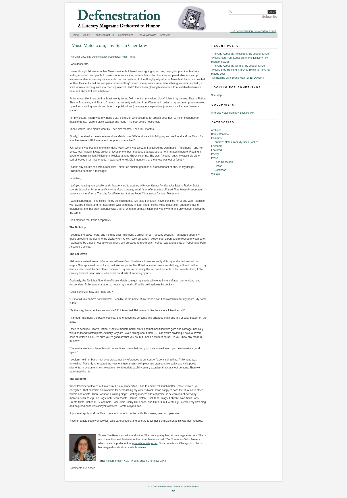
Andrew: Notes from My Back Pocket (232, 112)
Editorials (216, 146)
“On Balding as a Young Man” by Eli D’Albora (237, 77)
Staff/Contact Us (104, 35)
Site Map (216, 95)
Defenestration (99, 56)
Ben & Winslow (147, 35)
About (86, 35)
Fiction (123, 56)
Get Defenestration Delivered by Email (253, 31)
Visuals (215, 174)
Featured (216, 150)
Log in (173, 490)
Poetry (215, 154)
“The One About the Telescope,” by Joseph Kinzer (240, 53)
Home (75, 35)
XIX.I (163, 460)
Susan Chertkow (149, 460)
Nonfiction (220, 170)
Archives (165, 35)
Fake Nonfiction (223, 162)
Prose (132, 56)
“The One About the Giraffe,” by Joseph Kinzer (238, 65)
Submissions (125, 35)
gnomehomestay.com (144, 443)
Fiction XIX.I (122, 460)
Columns (216, 138)
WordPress (193, 486)
